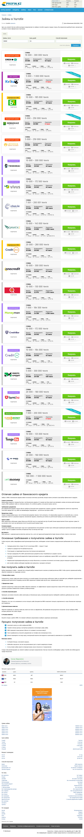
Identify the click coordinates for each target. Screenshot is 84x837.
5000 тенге (4, 726)
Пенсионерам (5, 782)
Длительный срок (77, 749)
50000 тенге (5, 734)
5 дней (3, 740)
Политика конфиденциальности (26, 826)
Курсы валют (6, 10)
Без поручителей (77, 789)
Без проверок (5, 796)
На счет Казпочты (77, 769)
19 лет (3, 756)
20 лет (3, 758)
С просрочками (6, 787)
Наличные (4, 766)
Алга (3, 815)
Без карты (79, 777)
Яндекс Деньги (78, 766)
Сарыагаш (79, 815)
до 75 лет (80, 756)
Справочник (48, 10)
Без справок (5, 790)
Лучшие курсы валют (8, 669)
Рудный (80, 814)
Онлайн (4, 778)
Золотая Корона (6, 769)
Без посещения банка (76, 790)
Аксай (3, 810)
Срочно (4, 804)
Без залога (4, 792)
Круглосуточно (6, 799)
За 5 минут (79, 775)
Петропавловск (78, 810)
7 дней (3, 742)
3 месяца (80, 744)
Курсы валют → (56, 0)
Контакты (5, 826)
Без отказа (4, 794)
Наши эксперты (55, 826)
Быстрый (80, 782)
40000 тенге (5, 733)
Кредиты (16, 10)
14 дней (4, 745)
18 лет (3, 755)
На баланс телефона (76, 767)
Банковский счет (6, 767)
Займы (23, 10)
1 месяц (80, 740)
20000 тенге (5, 729)
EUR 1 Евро (55, 4)
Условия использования (42, 826)
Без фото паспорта (77, 778)
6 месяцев (79, 745)
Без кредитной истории (76, 797)
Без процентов (6, 797)
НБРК (81, 685)
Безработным (5, 785)
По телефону (78, 794)
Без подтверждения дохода (9, 789)
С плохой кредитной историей (74, 799)
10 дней (4, 744)
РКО (34, 10)
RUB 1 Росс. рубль (56, 6)
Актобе (3, 814)
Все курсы (4, 685)
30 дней (4, 749)
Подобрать (76, 45)
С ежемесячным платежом (75, 796)
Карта (3, 764)
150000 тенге (78, 727)
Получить (71, 59)
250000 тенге (78, 731)
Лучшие (80, 784)
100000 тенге (78, 726)
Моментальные (78, 785)
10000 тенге (5, 727)
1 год (81, 747)
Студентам (4, 780)
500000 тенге (78, 734)
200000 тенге (78, 729)
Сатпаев (80, 817)
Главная (4, 15)
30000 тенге (5, 731)
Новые (3, 777)
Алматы (4, 817)
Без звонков (5, 801)
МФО (29, 10)
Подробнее (12, 65)
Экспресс (4, 803)
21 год (80, 755)
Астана (3, 819)
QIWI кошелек (78, 764)
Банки (40, 10)
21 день (4, 747)
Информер (13, 826)
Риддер (80, 812)
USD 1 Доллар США (56, 2)
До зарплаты (5, 775)
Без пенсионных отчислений (74, 780)
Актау (3, 812)
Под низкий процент (7, 784)
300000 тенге (78, 733)
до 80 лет (79, 758)
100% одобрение (77, 792)
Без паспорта (78, 787)
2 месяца (80, 742)
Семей (80, 819)
